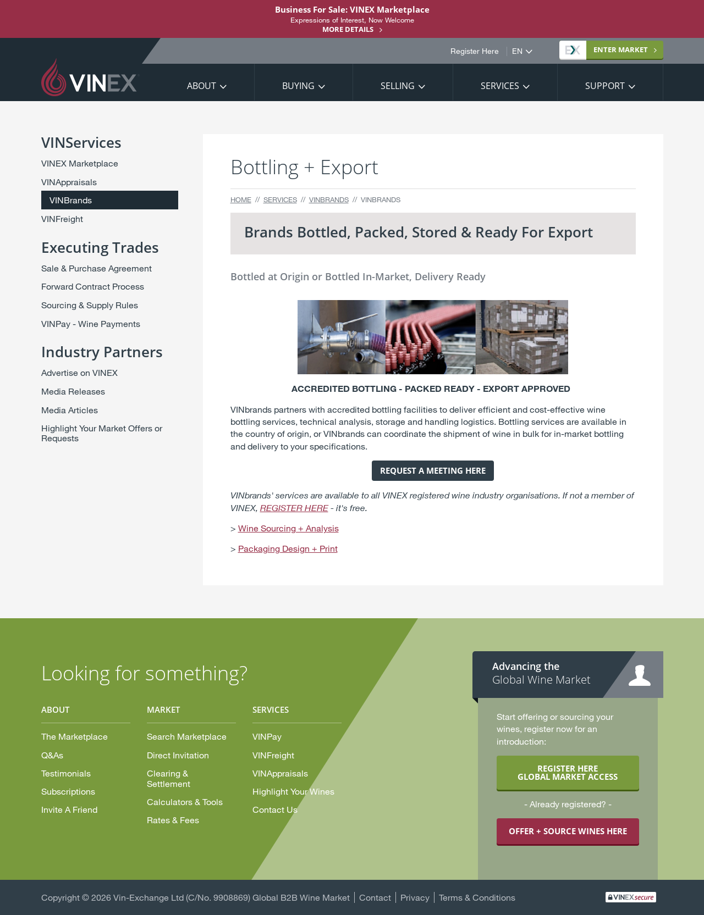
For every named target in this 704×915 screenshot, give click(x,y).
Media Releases (73, 391)
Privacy (415, 897)
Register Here (474, 51)
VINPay (267, 736)
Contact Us (275, 809)
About (201, 86)
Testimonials (66, 773)
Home (240, 199)
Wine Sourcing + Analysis (288, 528)
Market (606, 49)
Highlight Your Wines (293, 791)
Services (500, 86)
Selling (398, 86)
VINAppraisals (69, 181)
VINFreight (62, 218)
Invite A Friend (69, 809)
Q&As (52, 755)
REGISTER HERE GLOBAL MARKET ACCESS (568, 772)
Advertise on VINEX (79, 372)
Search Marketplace (187, 736)
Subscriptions (68, 791)
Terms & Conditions (477, 897)
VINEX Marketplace (79, 163)
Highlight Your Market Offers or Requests (101, 433)
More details (347, 29)
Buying (298, 86)
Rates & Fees (173, 819)
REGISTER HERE (294, 507)
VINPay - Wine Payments (90, 323)
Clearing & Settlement (168, 778)
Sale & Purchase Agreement (96, 268)
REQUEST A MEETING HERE (433, 470)
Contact (375, 897)
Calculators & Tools (185, 801)
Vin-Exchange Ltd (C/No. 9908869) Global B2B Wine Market (231, 897)
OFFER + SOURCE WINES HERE (568, 830)
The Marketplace (74, 736)
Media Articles (69, 409)
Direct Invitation (178, 755)
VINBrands (329, 199)
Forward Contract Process (92, 286)
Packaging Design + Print (288, 548)
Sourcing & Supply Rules (89, 305)
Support (605, 86)
